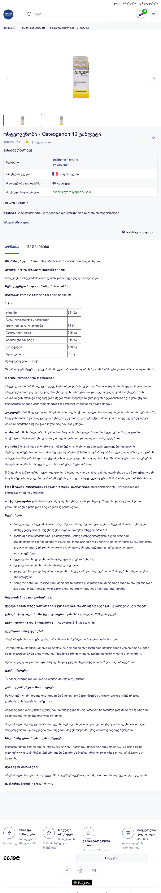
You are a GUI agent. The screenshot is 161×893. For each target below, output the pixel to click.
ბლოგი (116, 3)
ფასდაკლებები (148, 3)
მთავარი (10, 27)
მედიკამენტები (33, 27)
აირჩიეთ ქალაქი (65, 159)
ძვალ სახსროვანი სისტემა (69, 27)
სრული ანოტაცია (16, 222)
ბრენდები (129, 3)
